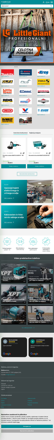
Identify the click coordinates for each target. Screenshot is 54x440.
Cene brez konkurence (20, 133)
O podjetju (4, 398)
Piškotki (30, 405)
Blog (2, 407)
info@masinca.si (10, 374)
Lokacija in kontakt (6, 405)
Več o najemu (8, 198)
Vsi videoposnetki (27, 327)
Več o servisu (8, 222)
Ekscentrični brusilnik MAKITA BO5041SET (39, 155)
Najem (3, 403)
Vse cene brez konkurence (27, 174)
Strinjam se (27, 426)
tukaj (18, 422)
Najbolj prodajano (35, 133)
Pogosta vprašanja (33, 403)
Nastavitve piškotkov (27, 431)
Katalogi (30, 400)
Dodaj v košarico (13, 166)
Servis (2, 400)
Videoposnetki (31, 398)
